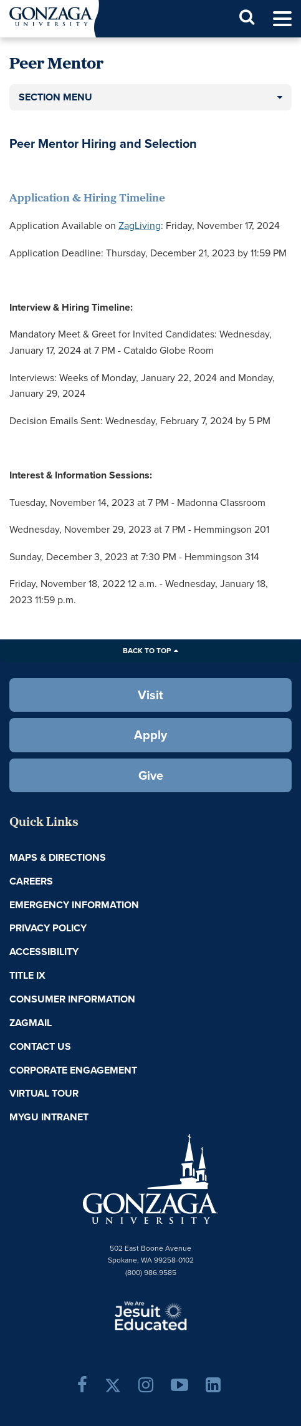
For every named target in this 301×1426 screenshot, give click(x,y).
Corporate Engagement (73, 1070)
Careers (31, 881)
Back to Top (147, 650)
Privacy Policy (48, 928)
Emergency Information (74, 905)
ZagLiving (139, 225)
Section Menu (55, 97)
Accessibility (44, 951)
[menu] (282, 19)
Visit (150, 695)
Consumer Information (72, 999)
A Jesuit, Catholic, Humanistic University (151, 1314)
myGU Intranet (48, 1117)
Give (150, 775)
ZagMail (30, 1023)
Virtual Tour (44, 1093)
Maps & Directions (57, 857)
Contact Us (40, 1046)
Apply (150, 734)
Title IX (27, 975)
